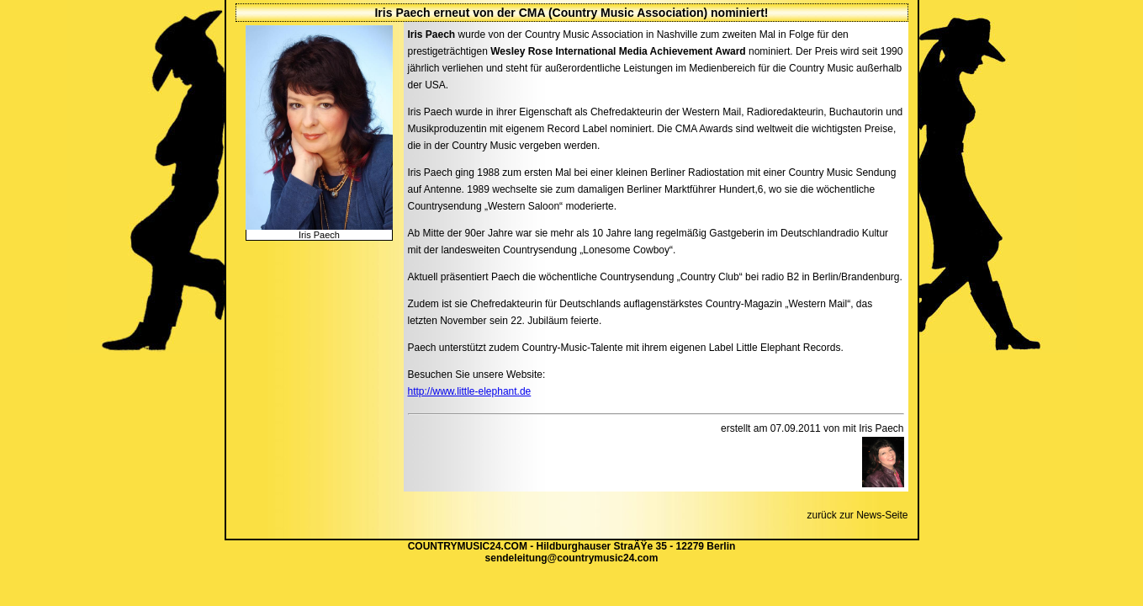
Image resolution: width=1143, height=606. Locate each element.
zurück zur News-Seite (857, 515)
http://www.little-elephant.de (470, 391)
